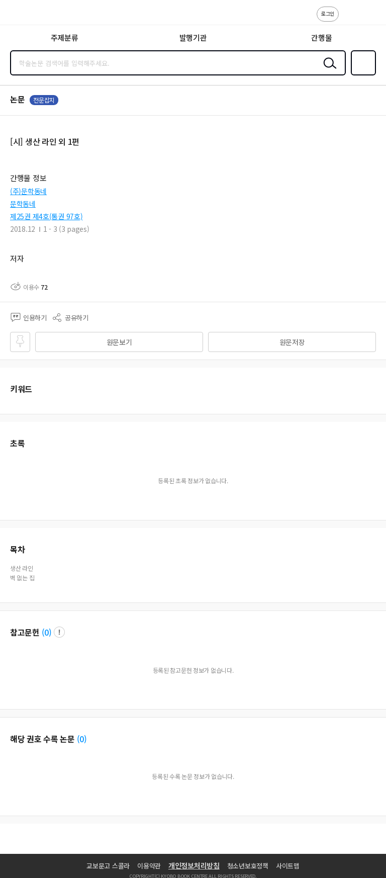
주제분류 (64, 37)
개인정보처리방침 (194, 865)
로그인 (327, 13)
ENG (370, 19)
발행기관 (193, 37)
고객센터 (349, 19)
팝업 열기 (59, 632)
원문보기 (119, 342)
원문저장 (292, 342)
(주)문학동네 (28, 191)
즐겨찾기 (361, 74)
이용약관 (149, 865)
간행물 (321, 37)
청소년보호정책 (247, 865)
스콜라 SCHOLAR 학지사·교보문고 (30, 15)
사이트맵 (288, 865)
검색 (327, 70)
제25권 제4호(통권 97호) (46, 216)
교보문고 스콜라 (108, 865)
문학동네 (23, 204)
